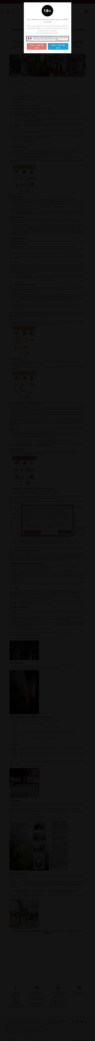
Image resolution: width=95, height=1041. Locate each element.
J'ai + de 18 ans (58, 46)
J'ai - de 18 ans (36, 46)
